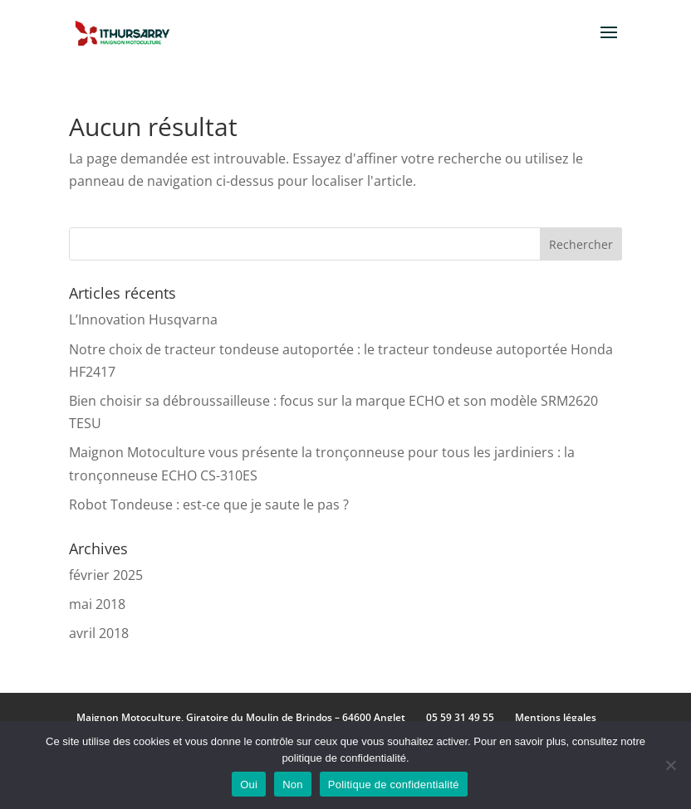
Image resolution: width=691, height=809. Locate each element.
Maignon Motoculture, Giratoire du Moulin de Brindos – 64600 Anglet (240, 717)
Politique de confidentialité (393, 784)
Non (292, 784)
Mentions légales (555, 717)
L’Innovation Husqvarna (143, 319)
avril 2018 (99, 633)
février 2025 (106, 575)
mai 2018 (97, 604)
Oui (248, 784)
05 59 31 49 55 (460, 717)
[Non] (670, 765)
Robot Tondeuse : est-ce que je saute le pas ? (209, 504)
